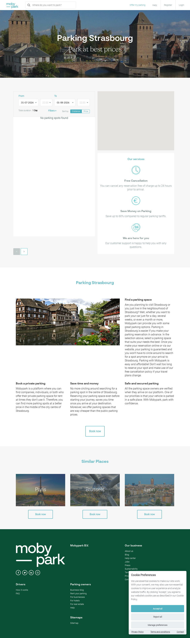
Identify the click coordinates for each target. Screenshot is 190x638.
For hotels (75, 600)
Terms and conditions (160, 632)
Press (127, 565)
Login (181, 5)
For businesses (77, 597)
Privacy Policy (137, 632)
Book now (95, 431)
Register (168, 5)
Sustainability (131, 569)
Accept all (157, 608)
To (55, 96)
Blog (127, 554)
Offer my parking (137, 5)
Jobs (127, 561)
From (21, 96)
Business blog (77, 590)
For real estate (77, 604)
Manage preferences (157, 625)
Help (72, 607)
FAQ (18, 593)
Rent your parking (78, 593)
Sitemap (74, 623)
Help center (130, 558)
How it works (22, 590)
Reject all (157, 617)
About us (129, 551)
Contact (180, 632)
